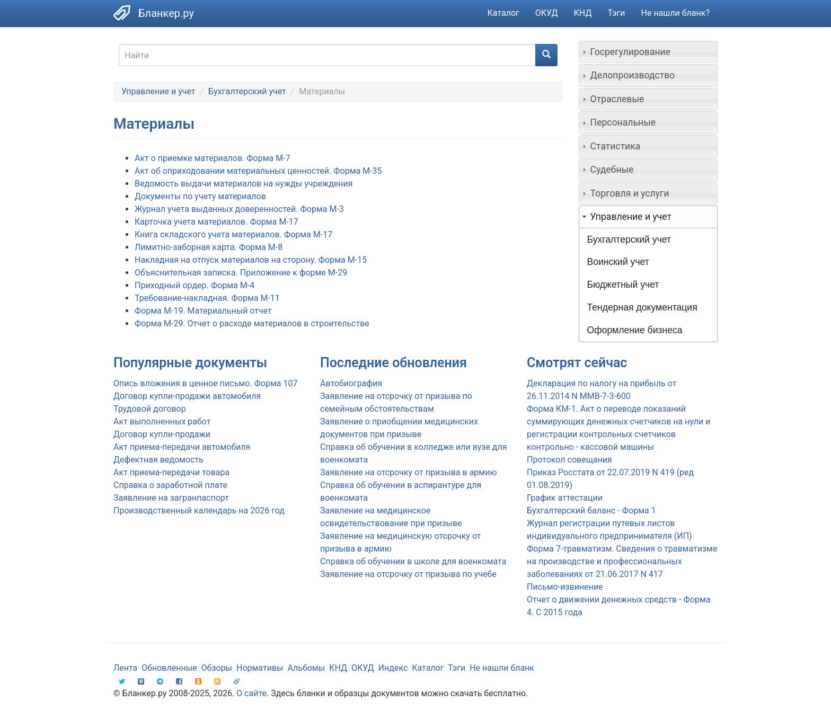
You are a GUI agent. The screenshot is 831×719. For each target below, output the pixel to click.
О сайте (251, 693)
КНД (583, 13)
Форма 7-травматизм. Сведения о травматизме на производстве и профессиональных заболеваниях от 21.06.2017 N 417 (622, 561)
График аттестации (565, 498)
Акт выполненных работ (161, 421)
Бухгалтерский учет (247, 91)
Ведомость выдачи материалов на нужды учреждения (244, 184)
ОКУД (546, 13)
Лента (125, 668)
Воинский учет (618, 261)
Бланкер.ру (166, 13)
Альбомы (306, 668)
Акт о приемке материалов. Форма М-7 (212, 158)
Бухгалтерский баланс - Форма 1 (591, 510)
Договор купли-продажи (161, 434)
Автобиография (351, 383)
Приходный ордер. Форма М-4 (194, 285)
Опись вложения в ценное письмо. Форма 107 (205, 383)
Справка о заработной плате (170, 485)
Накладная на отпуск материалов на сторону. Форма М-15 (251, 260)
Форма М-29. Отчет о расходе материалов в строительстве (252, 323)
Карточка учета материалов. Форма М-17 (216, 222)
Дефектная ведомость (158, 460)
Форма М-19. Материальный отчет (203, 311)
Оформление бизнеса (635, 330)
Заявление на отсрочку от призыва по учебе (408, 574)
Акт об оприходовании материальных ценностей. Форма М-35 (258, 171)
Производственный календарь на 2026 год (199, 510)
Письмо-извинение (565, 587)
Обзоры (217, 668)
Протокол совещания (569, 460)
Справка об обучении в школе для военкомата (413, 561)
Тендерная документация (642, 307)
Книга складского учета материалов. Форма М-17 (233, 234)
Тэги (616, 13)
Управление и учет (158, 91)
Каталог (503, 13)
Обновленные (169, 668)
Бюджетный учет (623, 284)
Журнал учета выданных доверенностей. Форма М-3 (239, 209)
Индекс (393, 668)
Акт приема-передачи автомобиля (181, 447)
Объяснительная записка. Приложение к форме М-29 (241, 273)
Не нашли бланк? (675, 13)
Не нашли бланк (502, 668)
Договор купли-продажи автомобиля (187, 396)
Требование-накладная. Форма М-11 (207, 298)
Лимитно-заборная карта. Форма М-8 (208, 247)
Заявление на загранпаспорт (171, 498)
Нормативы (259, 668)
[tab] (648, 52)
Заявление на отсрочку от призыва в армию (408, 472)
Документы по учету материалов (200, 196)
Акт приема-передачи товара (171, 472)
